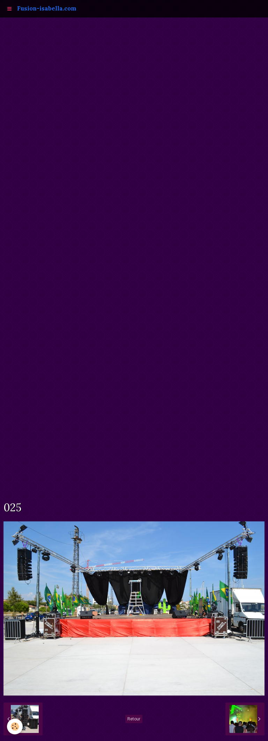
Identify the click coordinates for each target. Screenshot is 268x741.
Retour (133, 719)
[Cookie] (15, 726)
